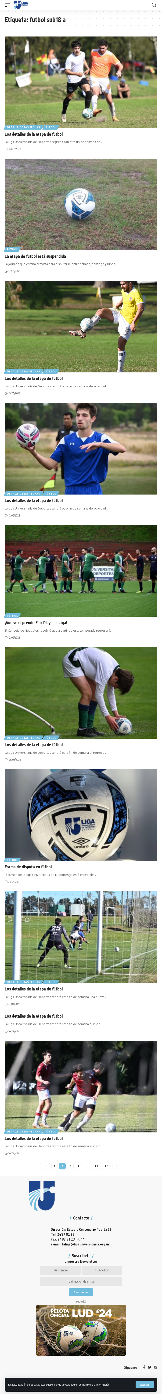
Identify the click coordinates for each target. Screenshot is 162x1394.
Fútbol (51, 127)
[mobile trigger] (9, 5)
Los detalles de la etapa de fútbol (34, 134)
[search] (154, 5)
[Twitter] (149, 1367)
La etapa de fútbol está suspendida (35, 256)
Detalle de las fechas (23, 127)
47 (96, 1166)
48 (106, 1166)
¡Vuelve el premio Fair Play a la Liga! (36, 622)
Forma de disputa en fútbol (28, 866)
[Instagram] (155, 1367)
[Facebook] (144, 1367)
